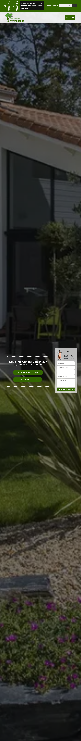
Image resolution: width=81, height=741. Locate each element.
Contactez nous (28, 379)
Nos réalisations (27, 373)
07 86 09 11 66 (15, 6)
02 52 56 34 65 (7, 6)
